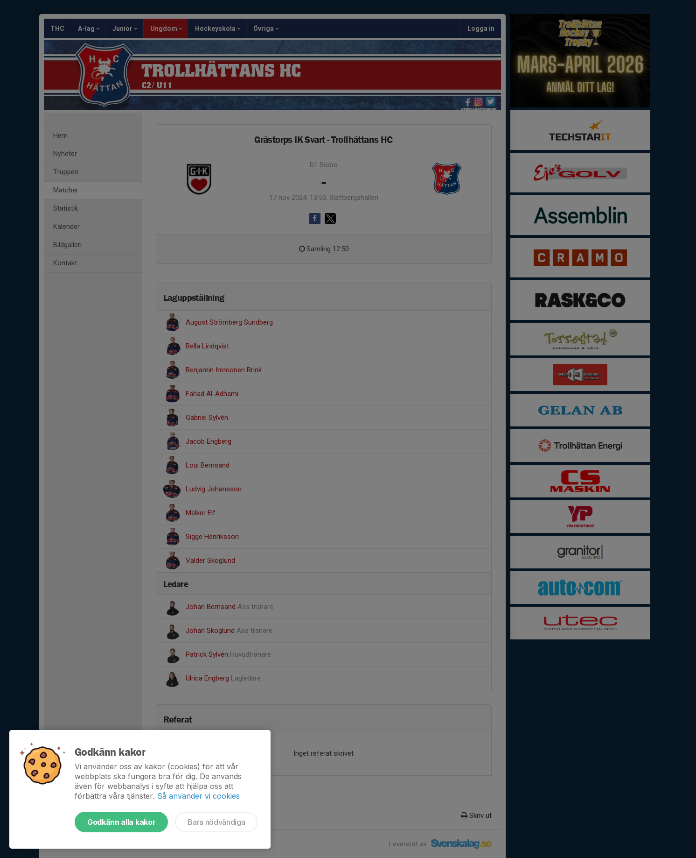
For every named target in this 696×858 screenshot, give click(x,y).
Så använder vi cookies (198, 796)
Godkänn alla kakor (121, 822)
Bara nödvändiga (216, 822)
